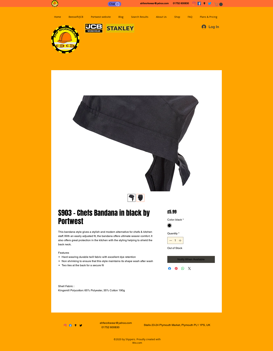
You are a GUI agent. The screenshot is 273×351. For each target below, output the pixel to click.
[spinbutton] (175, 240)
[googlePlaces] (204, 3)
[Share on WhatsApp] (183, 268)
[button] (218, 4)
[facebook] (199, 3)
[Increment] (180, 240)
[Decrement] (170, 240)
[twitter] (209, 3)
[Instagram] (194, 3)
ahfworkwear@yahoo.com (154, 3)
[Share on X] (189, 268)
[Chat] (114, 4)
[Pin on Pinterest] (176, 268)
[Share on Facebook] (169, 268)
